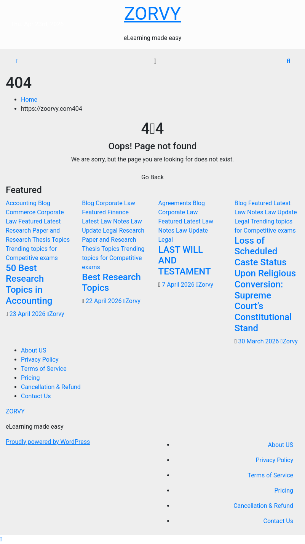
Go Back (152, 177)
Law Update (192, 230)
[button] (288, 61)
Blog (44, 203)
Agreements (175, 203)
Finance (118, 212)
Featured (31, 221)
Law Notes (116, 221)
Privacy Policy (40, 359)
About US (33, 350)
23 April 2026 (28, 313)
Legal (111, 230)
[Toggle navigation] (155, 61)
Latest (52, 221)
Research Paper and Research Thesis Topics (113, 239)
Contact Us (36, 396)
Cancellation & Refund (51, 387)
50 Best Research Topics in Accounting (29, 284)
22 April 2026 (104, 301)
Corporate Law (115, 203)
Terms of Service (44, 368)
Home (29, 99)
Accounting (22, 203)
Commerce (21, 212)
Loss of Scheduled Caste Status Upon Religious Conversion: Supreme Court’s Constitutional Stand (265, 284)
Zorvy (55, 313)
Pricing (30, 377)
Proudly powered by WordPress (48, 441)
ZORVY (152, 13)
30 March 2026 (259, 341)
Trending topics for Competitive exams (113, 258)
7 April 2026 (179, 284)
